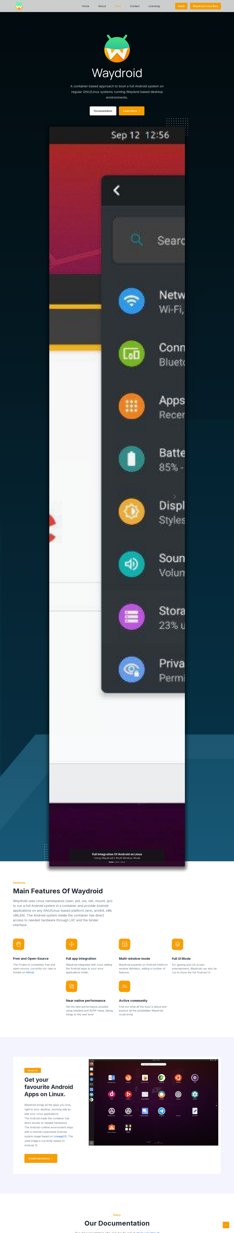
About (102, 6)
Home (85, 6)
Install (181, 6)
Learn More (131, 111)
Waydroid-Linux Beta (205, 6)
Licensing (154, 6)
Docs (118, 6)
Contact (134, 6)
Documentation (103, 111)
